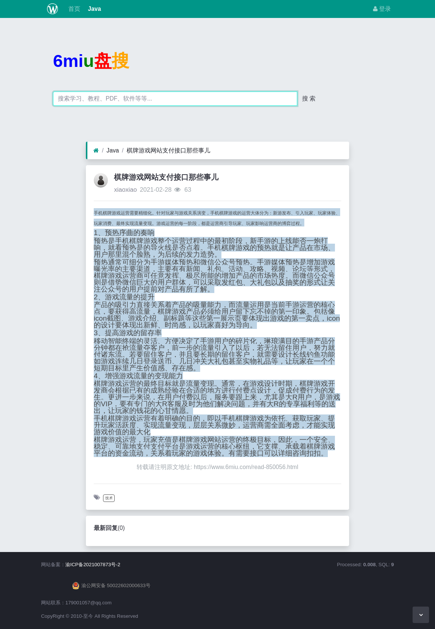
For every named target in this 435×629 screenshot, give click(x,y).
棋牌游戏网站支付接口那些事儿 (168, 150)
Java (93, 9)
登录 (382, 9)
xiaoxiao (125, 189)
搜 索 (309, 98)
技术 (109, 498)
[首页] (96, 150)
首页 (73, 9)
